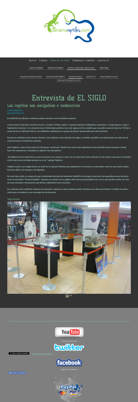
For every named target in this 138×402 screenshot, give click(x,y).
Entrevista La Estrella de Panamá (31, 77)
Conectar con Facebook (17, 373)
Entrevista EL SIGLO (75, 77)
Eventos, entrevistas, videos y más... (81, 68)
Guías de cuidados (36, 68)
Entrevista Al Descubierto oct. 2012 (69, 80)
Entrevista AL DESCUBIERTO (55, 77)
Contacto (103, 60)
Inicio (32, 60)
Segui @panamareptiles (42, 354)
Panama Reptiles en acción (109, 77)
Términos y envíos (83, 60)
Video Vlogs (104, 68)
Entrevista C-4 (91, 77)
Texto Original (13, 199)
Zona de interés (60, 60)
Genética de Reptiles (55, 68)
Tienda (43, 60)
